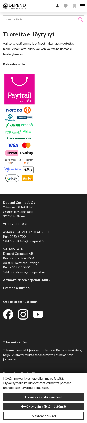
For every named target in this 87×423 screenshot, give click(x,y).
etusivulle (18, 64)
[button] (57, 6)
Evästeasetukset (43, 416)
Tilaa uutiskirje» (15, 342)
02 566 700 (18, 236)
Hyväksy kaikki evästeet (43, 397)
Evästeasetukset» (16, 288)
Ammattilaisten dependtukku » (26, 280)
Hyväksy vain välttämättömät (43, 406)
